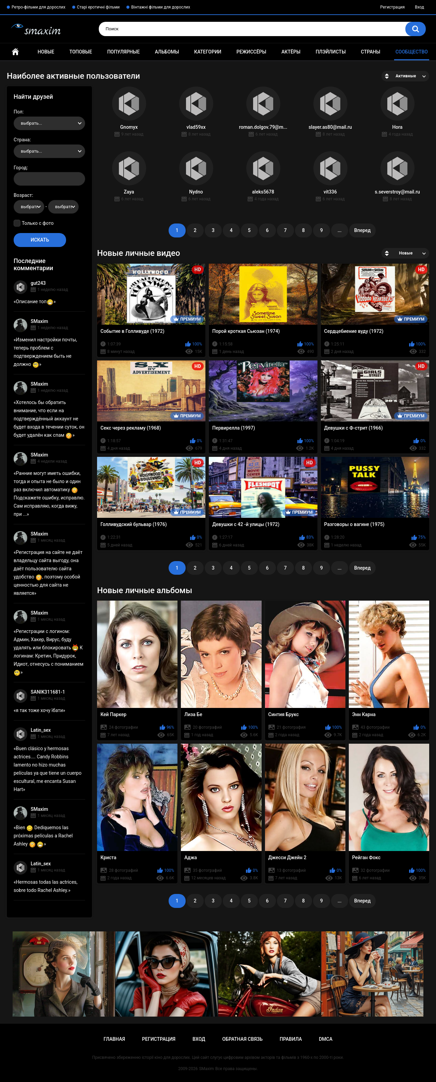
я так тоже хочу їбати (39, 710)
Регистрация (392, 7)
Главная (15, 52)
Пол (18, 111)
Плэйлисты (331, 52)
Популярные (123, 52)
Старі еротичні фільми (98, 7)
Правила (291, 1039)
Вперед (362, 230)
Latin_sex (41, 730)
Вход (419, 7)
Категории (207, 52)
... (340, 230)
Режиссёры (251, 52)
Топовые (80, 52)
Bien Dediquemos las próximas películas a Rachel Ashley (43, 836)
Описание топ (34, 301)
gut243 (38, 283)
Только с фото (37, 223)
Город (20, 167)
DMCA (325, 1039)
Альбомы (167, 52)
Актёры (290, 52)
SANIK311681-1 (48, 692)
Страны (370, 52)
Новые (46, 52)
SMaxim (39, 321)
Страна (22, 139)
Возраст (23, 195)
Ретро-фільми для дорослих (38, 7)
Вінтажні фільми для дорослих (160, 7)
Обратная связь (242, 1039)
